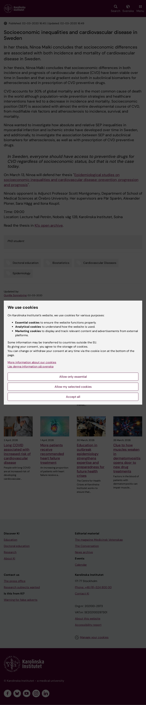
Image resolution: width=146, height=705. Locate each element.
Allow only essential (73, 377)
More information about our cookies (32, 362)
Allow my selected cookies (73, 387)
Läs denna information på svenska (30, 366)
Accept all (73, 397)
